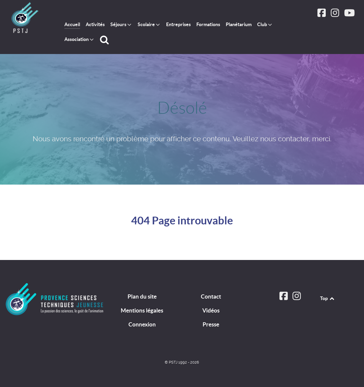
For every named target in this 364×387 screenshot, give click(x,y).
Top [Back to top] (327, 298)
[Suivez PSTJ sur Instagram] (335, 14)
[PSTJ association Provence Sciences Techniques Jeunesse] (28, 18)
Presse (211, 324)
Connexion (142, 324)
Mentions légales (142, 310)
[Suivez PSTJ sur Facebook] (322, 14)
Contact (211, 296)
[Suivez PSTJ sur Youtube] (349, 14)
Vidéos (211, 310)
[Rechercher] (105, 40)
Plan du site (142, 296)
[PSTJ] (54, 299)
